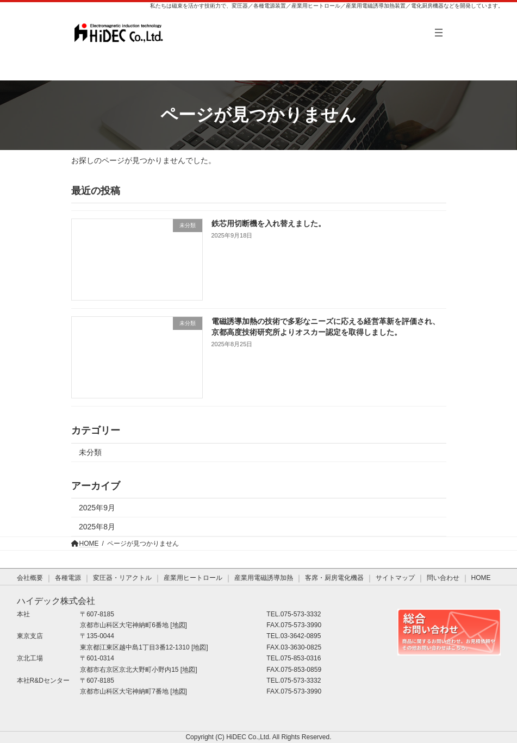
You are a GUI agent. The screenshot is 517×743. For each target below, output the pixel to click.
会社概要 (30, 578)
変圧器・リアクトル (122, 578)
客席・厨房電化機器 (334, 578)
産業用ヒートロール (193, 578)
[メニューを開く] (438, 32)
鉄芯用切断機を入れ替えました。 (268, 223)
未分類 (90, 452)
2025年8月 (97, 526)
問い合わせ (443, 578)
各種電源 (68, 578)
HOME (481, 578)
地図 (178, 625)
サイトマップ (395, 578)
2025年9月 (97, 508)
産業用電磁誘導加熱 (263, 578)
